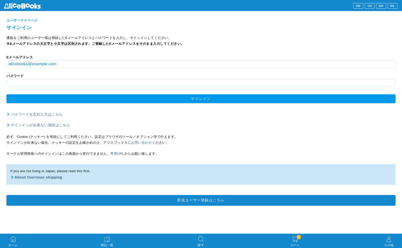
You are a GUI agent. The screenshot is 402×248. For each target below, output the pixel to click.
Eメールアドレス (19, 57)
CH (369, 5)
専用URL (117, 154)
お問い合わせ (141, 142)
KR (381, 5)
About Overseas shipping (38, 177)
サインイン (201, 99)
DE (392, 5)
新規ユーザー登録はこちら (201, 200)
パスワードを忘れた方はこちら (37, 114)
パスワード (15, 76)
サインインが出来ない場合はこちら (40, 125)
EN (358, 5)
